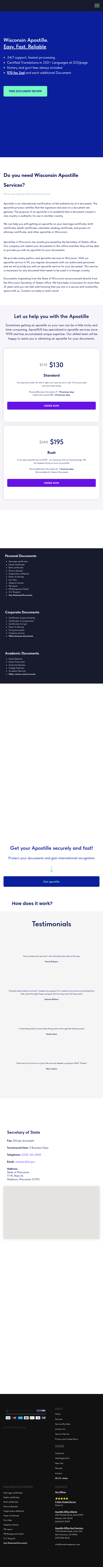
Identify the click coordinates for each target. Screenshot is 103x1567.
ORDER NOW (51, 405)
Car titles (8, 1520)
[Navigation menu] (97, 5)
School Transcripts (17, 662)
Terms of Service (62, 1434)
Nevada (58, 1468)
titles (15, 580)
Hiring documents (16, 630)
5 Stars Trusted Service (65, 1502)
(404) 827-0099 (62, 1521)
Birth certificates (16, 567)
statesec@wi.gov (25, 1161)
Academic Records (17, 671)
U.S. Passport (14, 592)
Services (58, 1419)
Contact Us (60, 1429)
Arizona (58, 1473)
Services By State (62, 1424)
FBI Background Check (19, 589)
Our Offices (60, 1492)
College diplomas (16, 668)
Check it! (59, 1505)
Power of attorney (16, 576)
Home (57, 1414)
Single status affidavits (19, 573)
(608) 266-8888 (31, 1154)
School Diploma (16, 659)
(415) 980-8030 (62, 1538)
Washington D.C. (62, 1458)
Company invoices (17, 633)
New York (59, 1463)
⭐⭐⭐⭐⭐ (61, 1498)
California (59, 1453)
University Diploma (17, 665)
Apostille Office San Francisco (69, 1528)
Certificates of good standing (22, 618)
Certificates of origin (18, 624)
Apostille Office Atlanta (66, 1511)
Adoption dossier (16, 583)
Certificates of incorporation (21, 621)
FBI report (13, 586)
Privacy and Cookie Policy (66, 1439)
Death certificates (17, 564)
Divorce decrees (16, 570)
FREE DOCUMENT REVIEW (25, 91)
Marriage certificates (18, 561)
